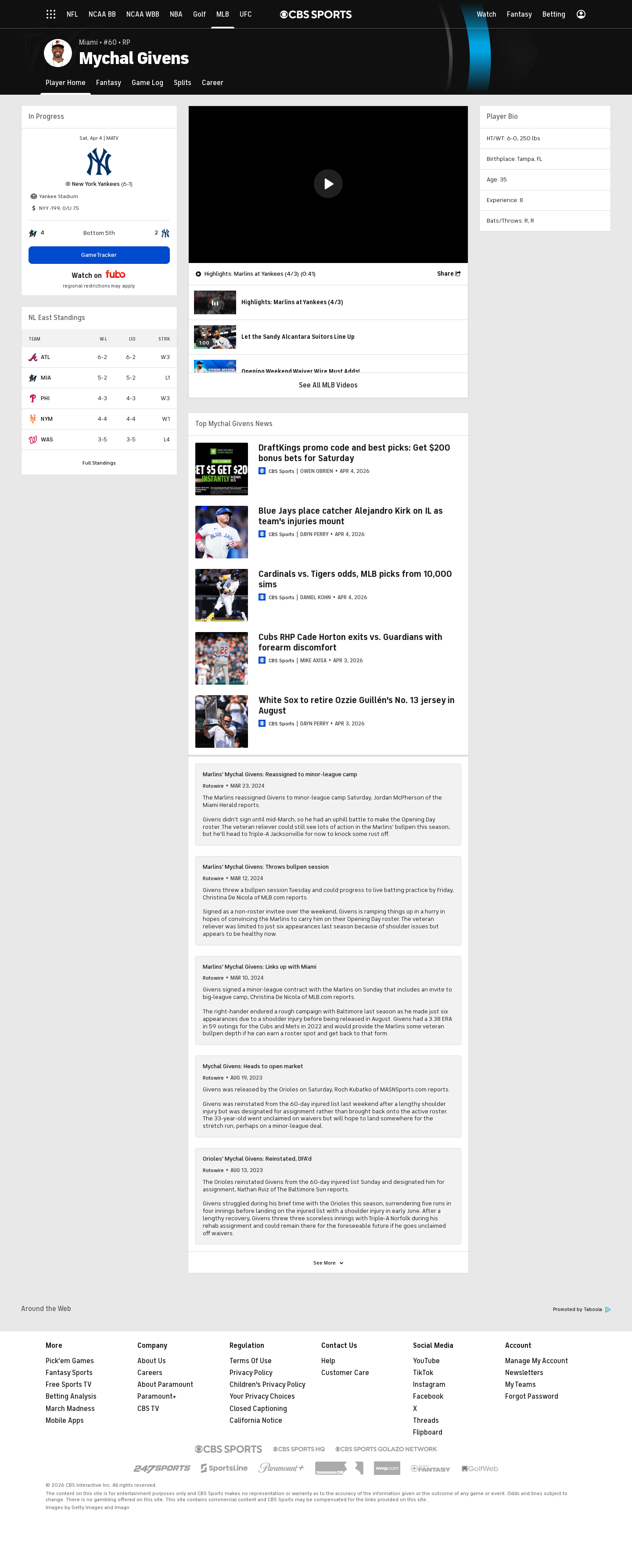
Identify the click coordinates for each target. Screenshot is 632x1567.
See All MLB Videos (328, 385)
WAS (47, 439)
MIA (46, 377)
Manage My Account (536, 1361)
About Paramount (165, 1384)
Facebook (428, 1396)
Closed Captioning (258, 1408)
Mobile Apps (65, 1420)
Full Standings (99, 463)
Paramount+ (156, 1396)
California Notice (256, 1420)
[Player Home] (65, 83)
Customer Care (345, 1372)
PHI (45, 398)
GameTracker (99, 255)
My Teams (520, 1384)
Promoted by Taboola (582, 1309)
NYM (47, 419)
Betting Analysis (71, 1396)
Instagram (429, 1384)
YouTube (426, 1361)
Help (328, 1361)
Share (445, 273)
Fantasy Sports (69, 1372)
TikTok (423, 1372)
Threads (426, 1420)
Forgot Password (531, 1396)
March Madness (70, 1408)
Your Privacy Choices (262, 1396)
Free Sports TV (69, 1384)
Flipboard (427, 1432)
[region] (328, 184)
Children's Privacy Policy (267, 1384)
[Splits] (183, 83)
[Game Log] (147, 83)
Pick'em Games (70, 1361)
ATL (45, 357)
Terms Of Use (251, 1361)
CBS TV (148, 1408)
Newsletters (524, 1372)
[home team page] (99, 162)
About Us (151, 1361)
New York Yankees (96, 184)
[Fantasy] (108, 83)
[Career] (213, 83)
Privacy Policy (251, 1372)
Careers (149, 1372)
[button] (328, 183)
